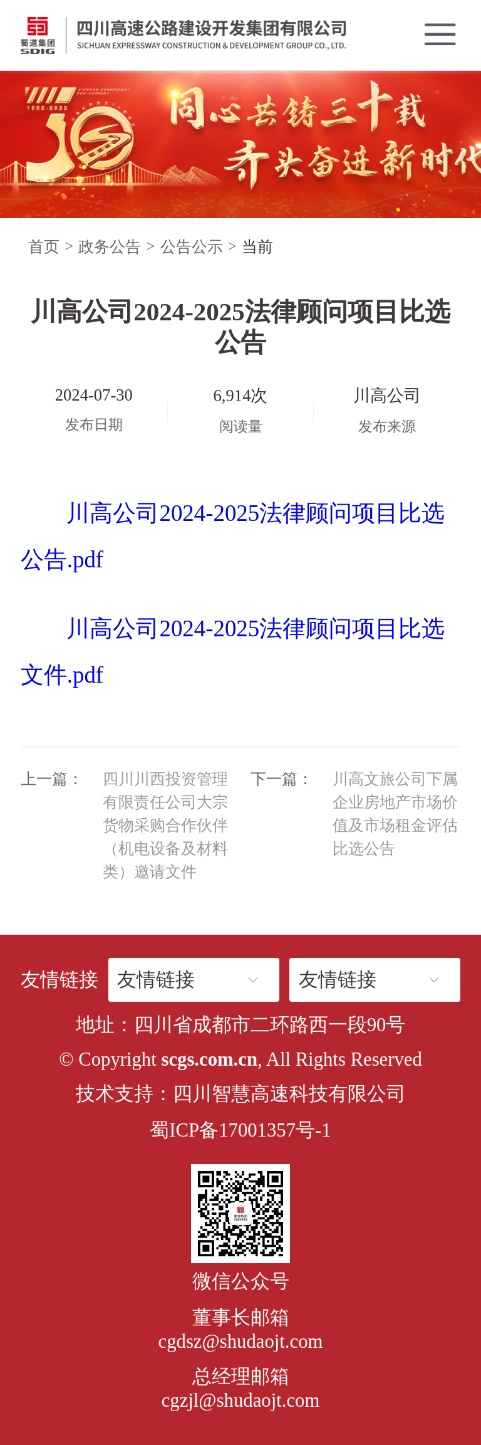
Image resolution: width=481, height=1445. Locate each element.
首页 (43, 246)
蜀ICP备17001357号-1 (240, 1130)
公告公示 (191, 246)
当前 (257, 246)
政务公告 (109, 246)
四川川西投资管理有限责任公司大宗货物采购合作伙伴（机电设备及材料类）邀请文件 (165, 825)
